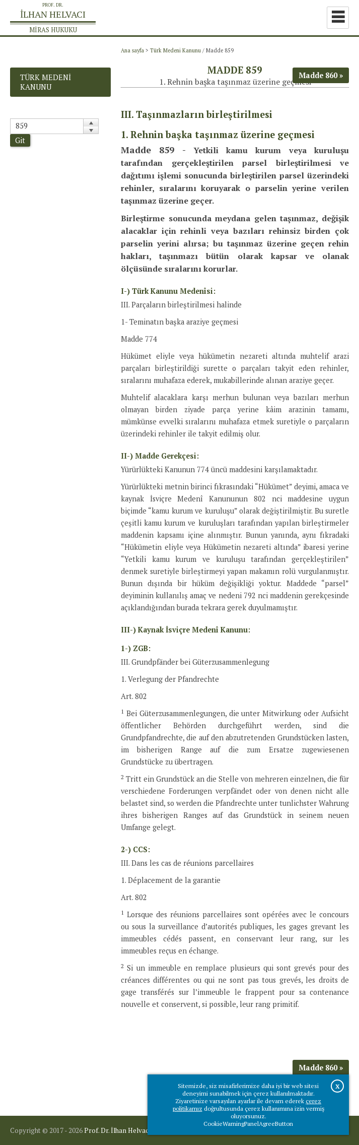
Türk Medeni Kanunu (175, 50)
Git (20, 140)
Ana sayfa (132, 50)
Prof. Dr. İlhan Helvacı (117, 1130)
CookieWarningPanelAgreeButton (248, 1123)
